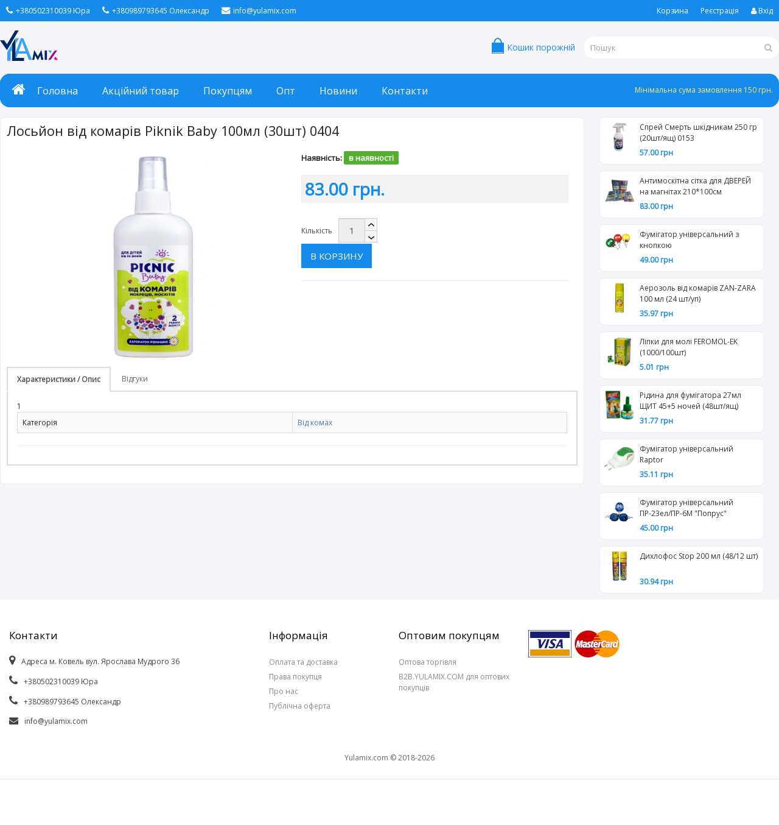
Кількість (316, 230)
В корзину (412, 230)
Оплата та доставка (303, 662)
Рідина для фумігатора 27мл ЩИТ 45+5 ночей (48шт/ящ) (690, 400)
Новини (338, 90)
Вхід (762, 10)
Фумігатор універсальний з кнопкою (689, 239)
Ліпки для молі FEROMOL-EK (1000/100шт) (689, 347)
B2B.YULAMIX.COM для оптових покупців (454, 682)
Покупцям (227, 90)
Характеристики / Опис (58, 379)
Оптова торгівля (427, 662)
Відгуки (135, 379)
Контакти (405, 90)
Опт (285, 90)
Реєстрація (719, 10)
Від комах (315, 422)
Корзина (672, 10)
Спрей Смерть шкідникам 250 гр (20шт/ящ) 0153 (698, 132)
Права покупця (295, 676)
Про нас (283, 691)
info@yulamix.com (259, 10)
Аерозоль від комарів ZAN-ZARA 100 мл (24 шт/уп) (698, 293)
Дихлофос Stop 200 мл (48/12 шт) (699, 556)
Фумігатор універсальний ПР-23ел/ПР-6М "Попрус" (686, 508)
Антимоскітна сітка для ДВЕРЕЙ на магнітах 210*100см (695, 186)
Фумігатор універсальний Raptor (686, 454)
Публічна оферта (299, 706)
